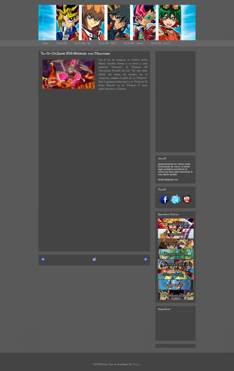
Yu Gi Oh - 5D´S (107, 43)
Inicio (45, 43)
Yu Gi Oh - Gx (82, 43)
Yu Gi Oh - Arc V (160, 43)
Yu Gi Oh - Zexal (133, 43)
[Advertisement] (94, 226)
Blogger (136, 364)
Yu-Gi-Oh (61, 43)
